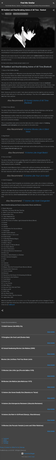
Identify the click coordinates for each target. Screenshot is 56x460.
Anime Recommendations (20, 14)
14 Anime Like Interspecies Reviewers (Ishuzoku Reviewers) (21, 403)
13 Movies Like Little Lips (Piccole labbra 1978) (17, 370)
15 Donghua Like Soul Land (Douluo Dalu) (15, 337)
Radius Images (32, 456)
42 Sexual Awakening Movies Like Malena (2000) (18, 348)
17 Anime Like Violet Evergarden (36, 201)
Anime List (8, 14)
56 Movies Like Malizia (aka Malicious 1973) (16, 381)
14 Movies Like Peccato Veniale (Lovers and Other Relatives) (22, 425)
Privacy (2, 447)
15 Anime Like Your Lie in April (36, 176)
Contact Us (8, 447)
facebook (6, 438)
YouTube (5, 443)
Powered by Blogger (28, 453)
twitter (5, 440)
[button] (54, 10)
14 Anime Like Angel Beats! (36, 152)
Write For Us (15, 447)
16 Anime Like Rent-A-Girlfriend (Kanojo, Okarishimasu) (20, 414)
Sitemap (22, 447)
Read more (51, 332)
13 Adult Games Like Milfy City (12, 326)
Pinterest (5, 441)
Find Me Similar (28, 3)
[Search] (54, 3)
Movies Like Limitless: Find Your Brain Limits (16, 359)
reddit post (12, 304)
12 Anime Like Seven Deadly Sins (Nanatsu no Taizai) (19, 392)
